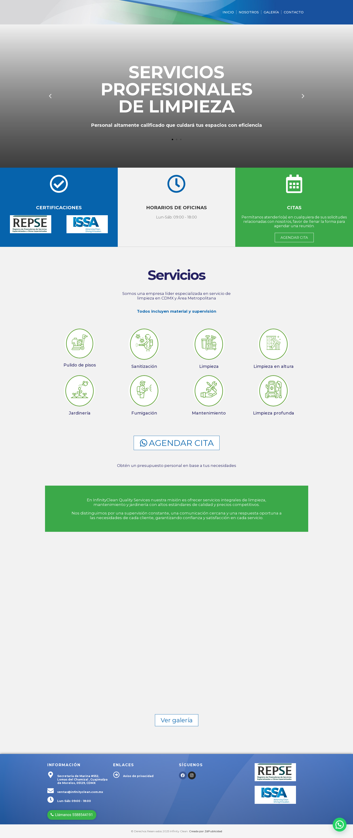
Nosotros (249, 12)
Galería (271, 12)
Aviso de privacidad (138, 776)
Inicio (228, 12)
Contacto (294, 12)
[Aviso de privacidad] (116, 775)
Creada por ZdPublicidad (205, 831)
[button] (50, 96)
